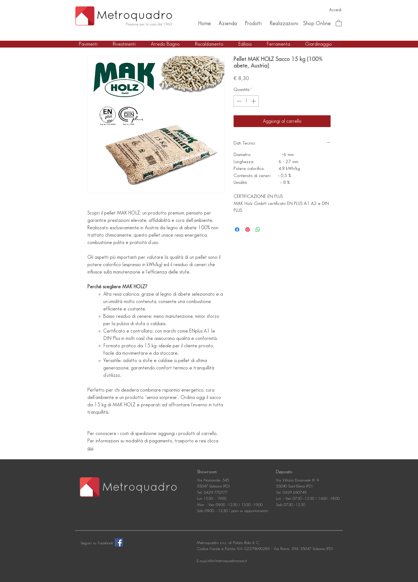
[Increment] (254, 101)
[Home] (204, 23)
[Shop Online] (317, 23)
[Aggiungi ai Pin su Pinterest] (247, 229)
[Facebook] (119, 542)
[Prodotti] (253, 23)
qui (90, 448)
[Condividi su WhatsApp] (258, 229)
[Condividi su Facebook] (237, 229)
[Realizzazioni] (284, 23)
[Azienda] (228, 23)
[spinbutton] (246, 101)
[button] (339, 22)
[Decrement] (238, 101)
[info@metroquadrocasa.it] (227, 561)
